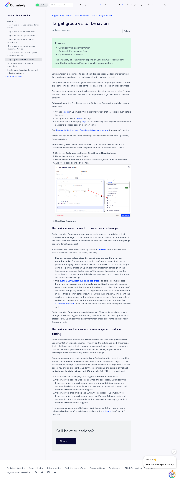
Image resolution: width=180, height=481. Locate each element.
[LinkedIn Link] (48, 472)
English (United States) (18, 472)
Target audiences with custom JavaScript (20, 40)
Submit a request (154, 5)
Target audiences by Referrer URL (21, 35)
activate (107, 411)
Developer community (113, 5)
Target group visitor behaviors (20, 59)
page (66, 112)
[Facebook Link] (36, 472)
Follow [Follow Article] (127, 31)
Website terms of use (75, 468)
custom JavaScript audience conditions (80, 280)
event (80, 118)
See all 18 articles (13, 76)
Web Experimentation (85, 15)
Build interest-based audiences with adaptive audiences (22, 71)
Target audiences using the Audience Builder (23, 26)
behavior (102, 249)
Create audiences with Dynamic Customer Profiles (21, 47)
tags (84, 121)
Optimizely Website (15, 468)
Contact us (66, 441)
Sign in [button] (166, 5)
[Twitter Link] (42, 472)
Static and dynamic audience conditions (20, 64)
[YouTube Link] (55, 472)
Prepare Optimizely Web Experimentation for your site (82, 130)
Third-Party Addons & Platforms (140, 468)
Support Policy (36, 468)
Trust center (115, 468)
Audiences (11, 21)
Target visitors (105, 15)
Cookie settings (97, 468)
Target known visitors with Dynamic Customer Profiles (23, 54)
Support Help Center (62, 15)
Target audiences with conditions (22, 32)
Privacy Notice (54, 468)
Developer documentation (89, 5)
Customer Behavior (64, 303)
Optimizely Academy (134, 5)
